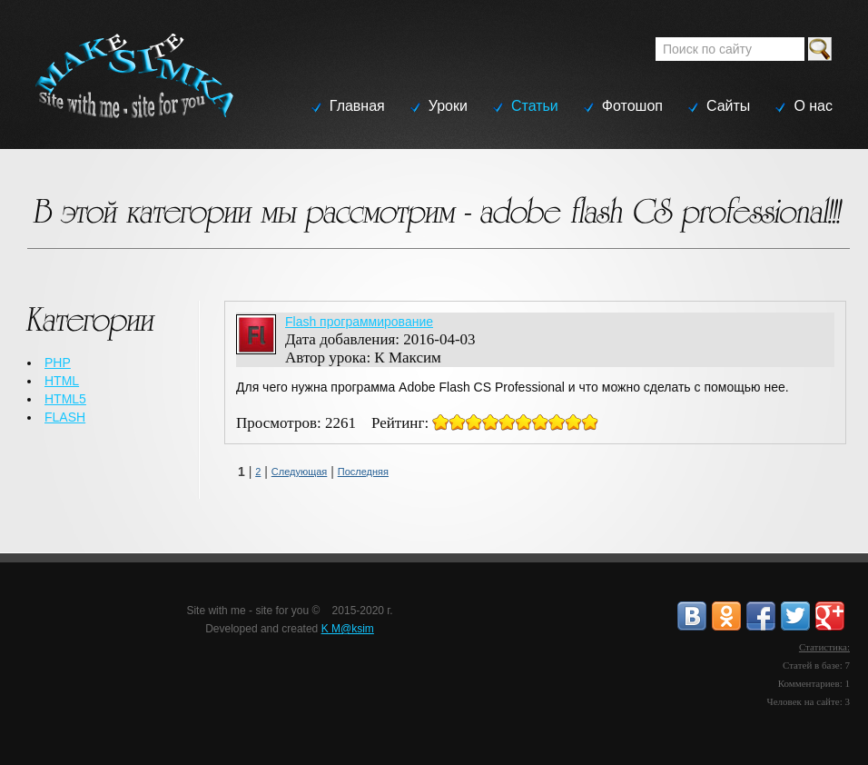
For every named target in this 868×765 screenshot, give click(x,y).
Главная (357, 106)
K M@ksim (347, 628)
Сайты (728, 106)
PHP (57, 362)
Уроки (448, 106)
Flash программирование (359, 321)
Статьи (534, 106)
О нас (813, 106)
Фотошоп (632, 106)
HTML (61, 380)
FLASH (64, 417)
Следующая (299, 471)
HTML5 (65, 399)
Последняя (363, 471)
